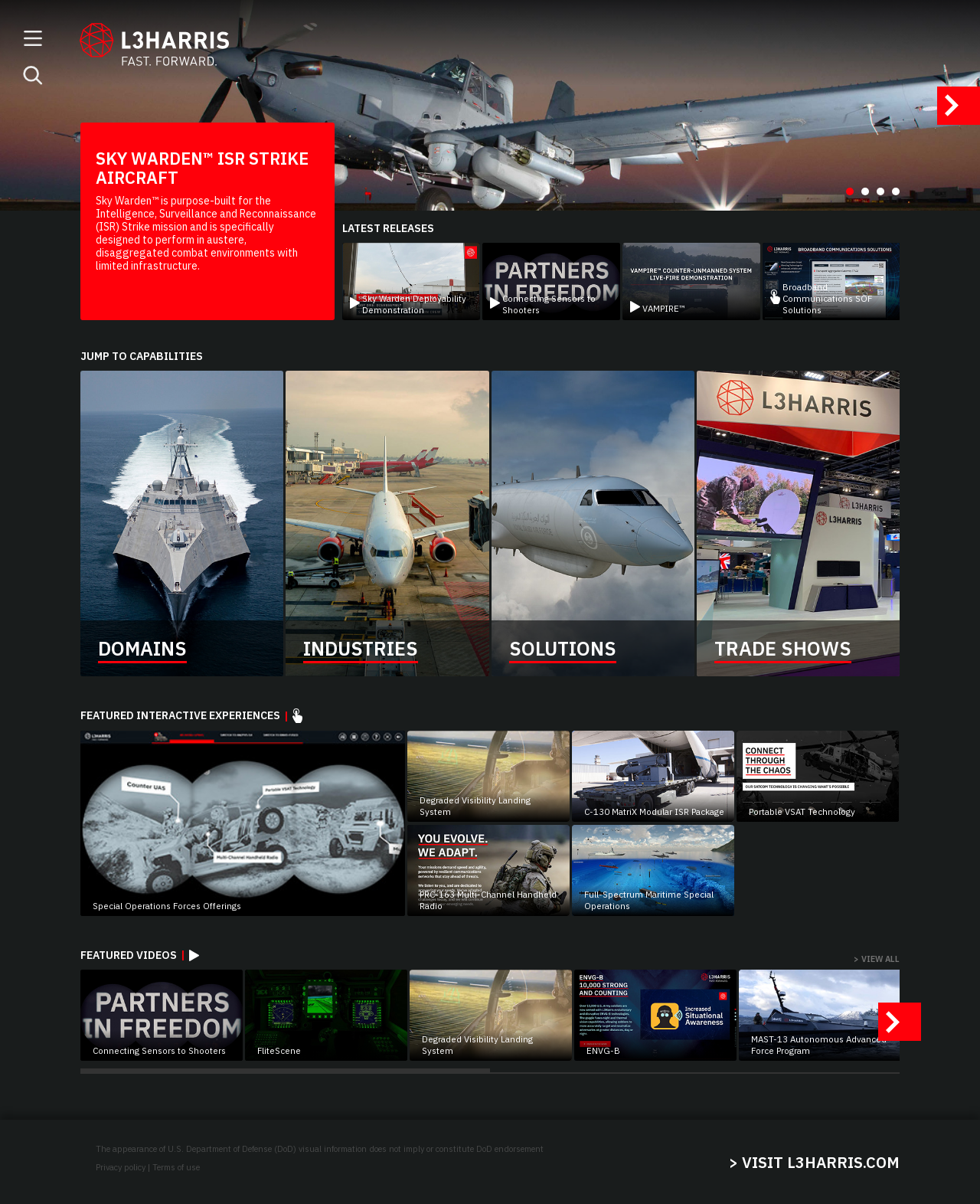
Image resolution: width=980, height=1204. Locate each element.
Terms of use (176, 1167)
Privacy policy (120, 1167)
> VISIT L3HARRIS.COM (814, 1162)
